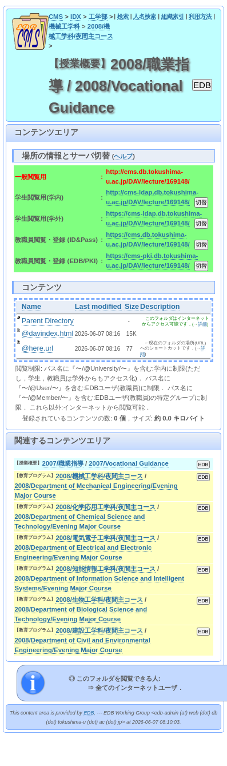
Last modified (98, 307)
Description (160, 307)
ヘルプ (123, 156)
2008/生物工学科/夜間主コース (99, 599)
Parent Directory (48, 321)
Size (132, 307)
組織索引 (172, 16)
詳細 (202, 324)
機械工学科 (64, 26)
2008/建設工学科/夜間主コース (99, 630)
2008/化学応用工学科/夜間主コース (105, 506)
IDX (75, 16)
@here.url (38, 348)
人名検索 (144, 16)
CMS (56, 16)
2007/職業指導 (62, 463)
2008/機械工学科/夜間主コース (99, 476)
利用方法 (200, 16)
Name (31, 307)
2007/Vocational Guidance (129, 463)
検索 (123, 16)
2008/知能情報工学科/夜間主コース (105, 568)
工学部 (98, 16)
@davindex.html (48, 334)
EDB (88, 713)
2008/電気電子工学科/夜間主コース (105, 537)
